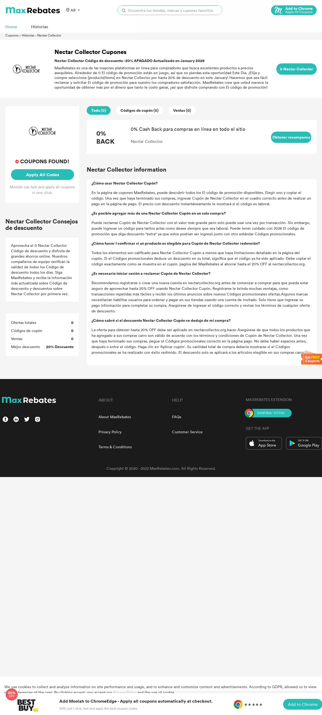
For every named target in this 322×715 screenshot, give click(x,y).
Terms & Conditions (115, 446)
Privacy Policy (110, 431)
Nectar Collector (49, 35)
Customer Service (187, 431)
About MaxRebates (114, 416)
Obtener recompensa (291, 137)
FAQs (176, 416)
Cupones (12, 35)
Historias (28, 35)
